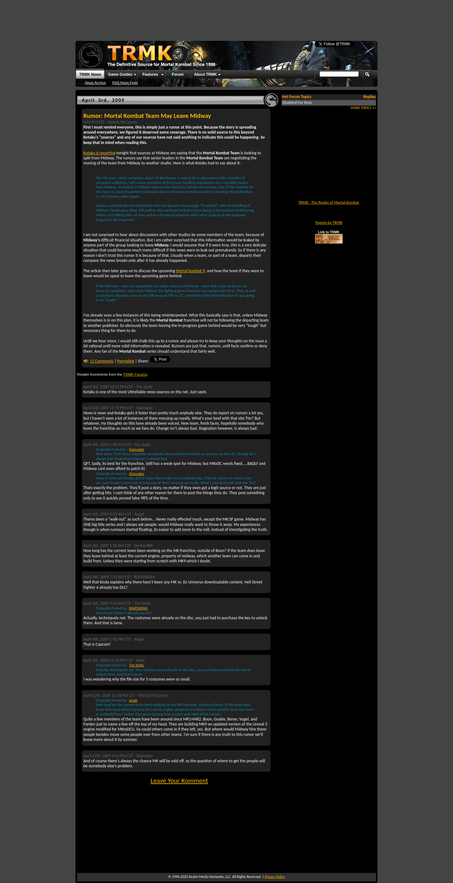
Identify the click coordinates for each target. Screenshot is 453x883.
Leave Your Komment (179, 780)
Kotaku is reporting (99, 153)
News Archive (95, 83)
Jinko (140, 660)
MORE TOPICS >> (363, 108)
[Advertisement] (226, 17)
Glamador (144, 408)
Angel (139, 514)
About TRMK (205, 74)
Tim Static (144, 386)
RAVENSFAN (144, 577)
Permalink (125, 361)
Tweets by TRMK (328, 222)
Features (150, 74)
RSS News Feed (125, 83)
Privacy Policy (275, 877)
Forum (177, 74)
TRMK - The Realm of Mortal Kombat (328, 202)
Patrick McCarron (122, 122)
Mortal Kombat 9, (191, 270)
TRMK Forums (135, 374)
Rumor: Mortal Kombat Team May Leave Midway (147, 115)
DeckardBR (143, 545)
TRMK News (90, 74)
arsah (133, 700)
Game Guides (120, 74)
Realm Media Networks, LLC (209, 877)
